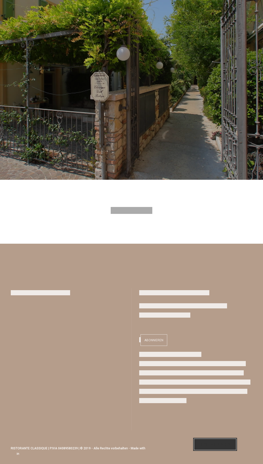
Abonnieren (153, 340)
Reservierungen (215, 444)
